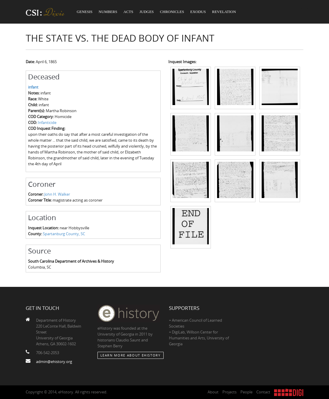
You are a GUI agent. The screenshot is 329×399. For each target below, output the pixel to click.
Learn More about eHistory (130, 355)
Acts (128, 11)
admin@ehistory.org (54, 361)
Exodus (198, 11)
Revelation (224, 11)
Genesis (84, 11)
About (213, 392)
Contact (263, 392)
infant (33, 87)
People (246, 392)
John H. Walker (57, 194)
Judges (146, 11)
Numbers (108, 11)
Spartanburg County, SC (64, 233)
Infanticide (47, 122)
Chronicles (172, 11)
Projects (229, 392)
